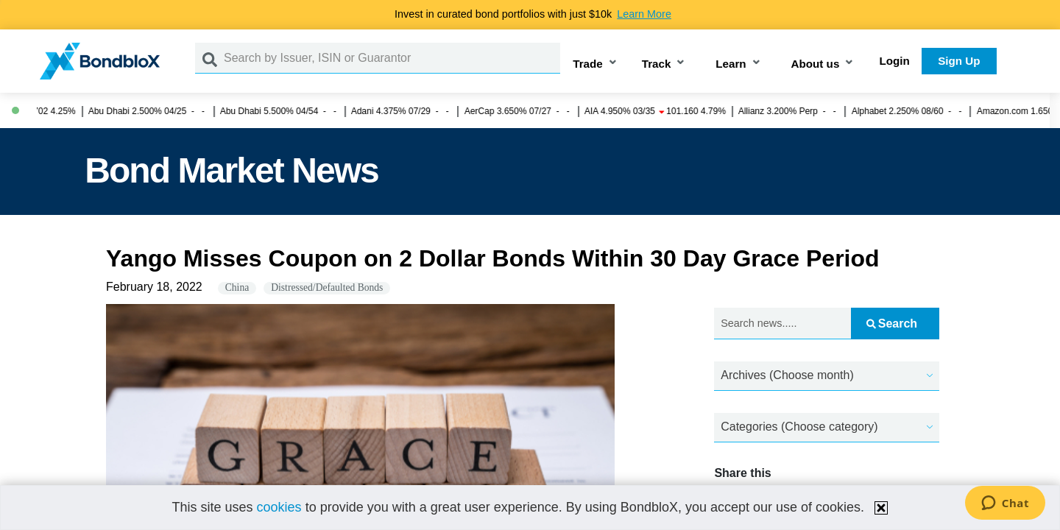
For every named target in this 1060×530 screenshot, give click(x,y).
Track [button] (656, 63)
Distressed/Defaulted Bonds (327, 287)
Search (891, 323)
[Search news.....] (782, 323)
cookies (279, 507)
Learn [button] (731, 63)
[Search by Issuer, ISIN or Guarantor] (392, 58)
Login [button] (895, 60)
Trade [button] (588, 63)
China (237, 287)
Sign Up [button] (959, 60)
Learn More (644, 14)
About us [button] (815, 63)
